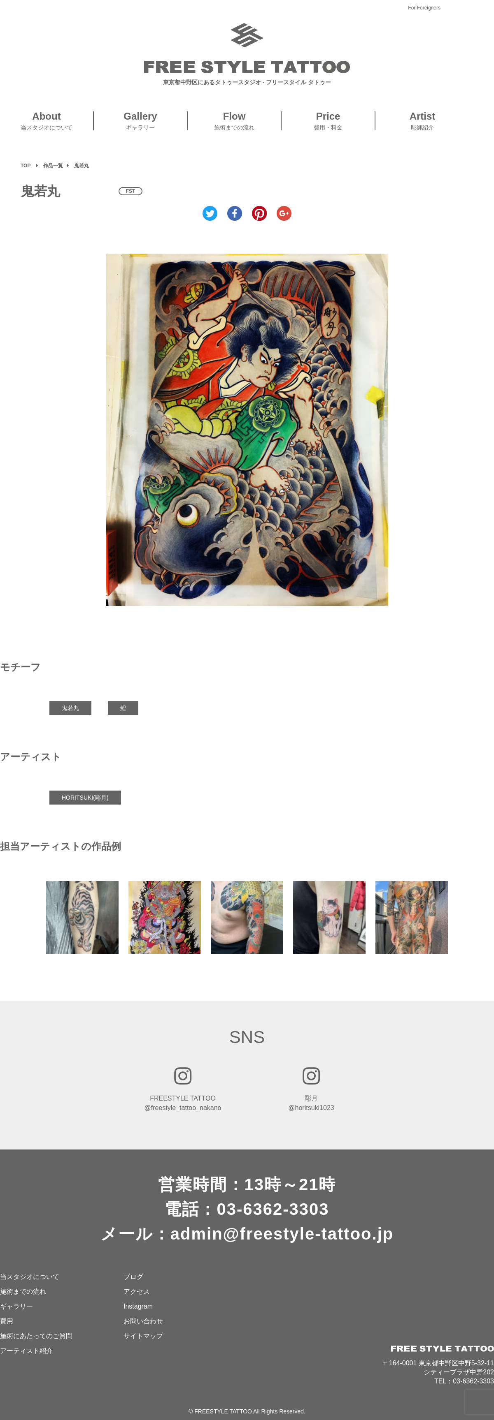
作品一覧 (53, 166)
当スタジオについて (29, 1276)
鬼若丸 (70, 708)
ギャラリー (16, 1306)
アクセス (137, 1291)
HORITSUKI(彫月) (85, 797)
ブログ (133, 1276)
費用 (6, 1321)
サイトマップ (143, 1335)
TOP (25, 166)
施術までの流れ (23, 1291)
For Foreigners (424, 8)
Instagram (138, 1306)
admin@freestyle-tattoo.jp (282, 1234)
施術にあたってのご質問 (36, 1335)
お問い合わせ (143, 1321)
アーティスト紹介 (26, 1350)
